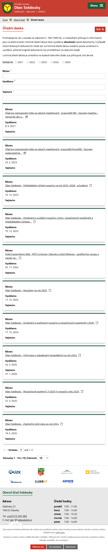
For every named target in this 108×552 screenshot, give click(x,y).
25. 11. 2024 (11, 267)
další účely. (60, 532)
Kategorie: (8, 62)
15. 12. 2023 (11, 195)
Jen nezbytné (55, 546)
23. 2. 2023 (11, 162)
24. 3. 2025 (11, 364)
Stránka (12, 450)
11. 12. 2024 (11, 300)
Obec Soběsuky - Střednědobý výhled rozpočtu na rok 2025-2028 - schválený (48, 185)
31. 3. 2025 (11, 401)
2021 (20, 62)
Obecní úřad (19, 19)
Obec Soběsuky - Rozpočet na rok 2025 (28, 290)
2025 (68, 62)
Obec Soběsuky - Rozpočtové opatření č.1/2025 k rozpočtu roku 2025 (44, 391)
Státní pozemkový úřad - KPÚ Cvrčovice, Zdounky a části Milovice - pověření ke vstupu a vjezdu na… (52, 256)
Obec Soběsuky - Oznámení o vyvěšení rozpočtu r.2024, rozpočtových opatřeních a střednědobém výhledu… (49, 220)
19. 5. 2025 (11, 433)
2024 (56, 62)
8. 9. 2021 (10, 126)
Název (6, 71)
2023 (44, 62)
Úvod (5, 19)
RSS (100, 29)
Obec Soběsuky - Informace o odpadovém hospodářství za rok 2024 (43, 355)
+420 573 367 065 (17, 516)
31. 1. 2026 (11, 374)
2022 (32, 62)
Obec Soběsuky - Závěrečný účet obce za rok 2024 (34, 424)
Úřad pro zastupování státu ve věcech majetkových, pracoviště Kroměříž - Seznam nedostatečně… (49, 151)
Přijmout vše (38, 546)
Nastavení (70, 546)
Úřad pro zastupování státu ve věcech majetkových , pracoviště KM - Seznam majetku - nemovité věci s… (51, 115)
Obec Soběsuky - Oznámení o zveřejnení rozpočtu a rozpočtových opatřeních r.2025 (51, 323)
